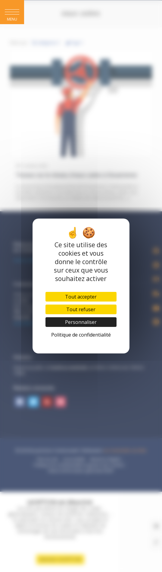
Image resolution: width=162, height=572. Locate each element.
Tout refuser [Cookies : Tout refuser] (80, 309)
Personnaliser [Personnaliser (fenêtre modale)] (81, 322)
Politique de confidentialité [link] (81, 334)
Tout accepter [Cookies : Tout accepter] (81, 296)
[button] (12, 12)
